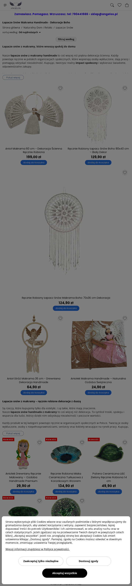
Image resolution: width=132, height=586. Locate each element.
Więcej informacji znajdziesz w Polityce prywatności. (38, 549)
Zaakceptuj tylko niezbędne (40, 561)
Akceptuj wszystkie (64, 573)
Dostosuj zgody (88, 561)
